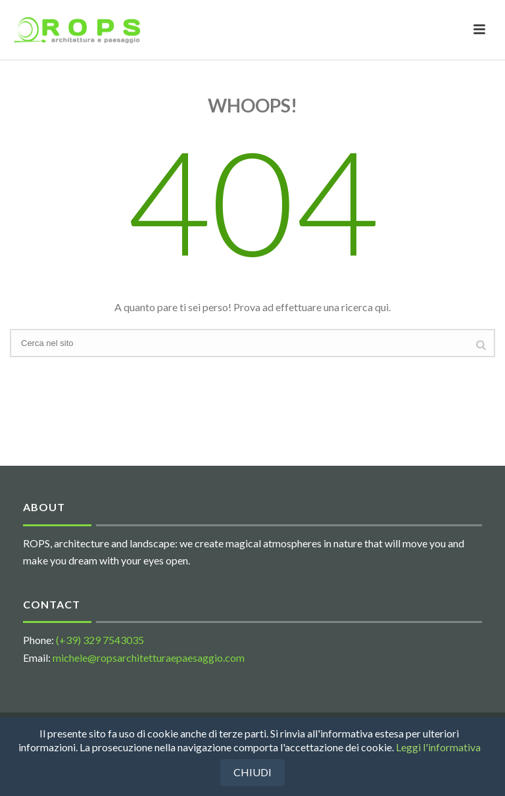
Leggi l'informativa (438, 747)
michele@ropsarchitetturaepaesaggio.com (149, 657)
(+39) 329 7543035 (100, 640)
